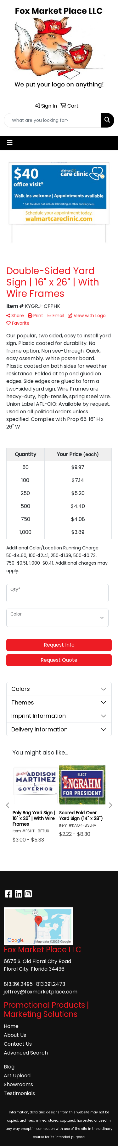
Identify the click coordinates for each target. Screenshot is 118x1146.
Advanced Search (26, 1052)
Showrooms (18, 1084)
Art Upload (17, 1075)
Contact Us (18, 1044)
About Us (15, 1035)
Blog (9, 1066)
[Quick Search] (52, 120)
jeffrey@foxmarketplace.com (40, 991)
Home (11, 1026)
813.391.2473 (50, 984)
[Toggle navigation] (9, 142)
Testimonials (19, 1093)
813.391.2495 (18, 984)
